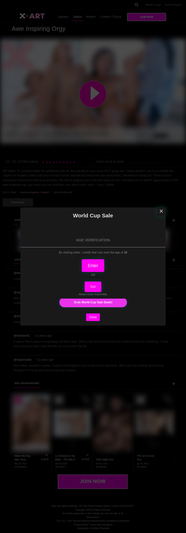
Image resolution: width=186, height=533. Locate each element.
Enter (93, 265)
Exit (93, 286)
